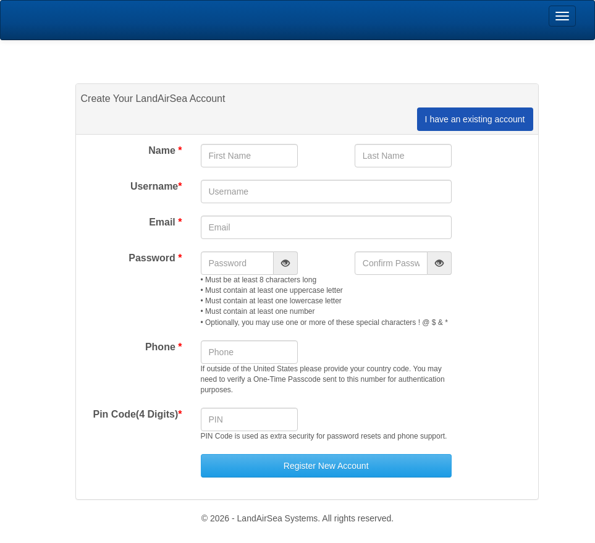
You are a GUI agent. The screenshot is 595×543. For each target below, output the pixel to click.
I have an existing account (475, 119)
